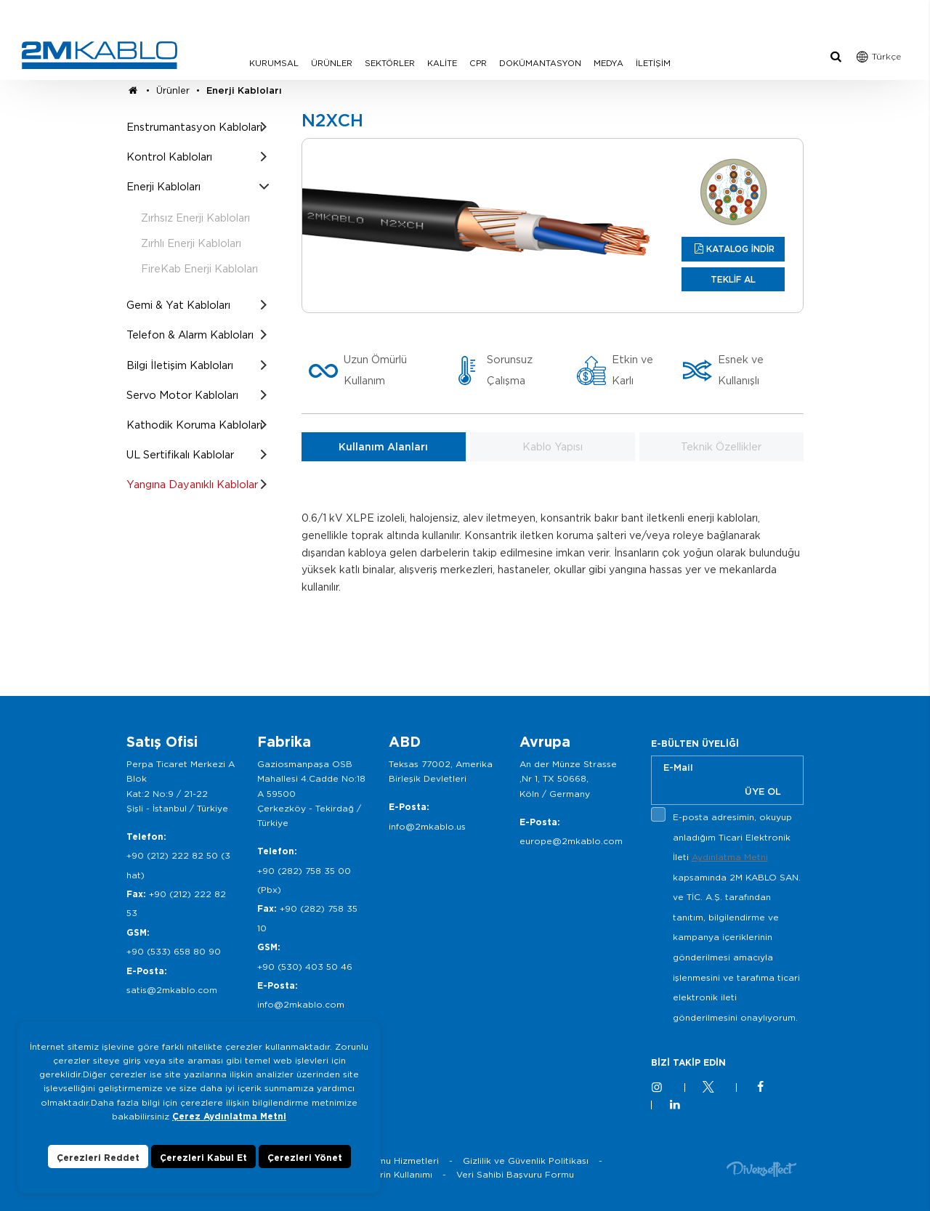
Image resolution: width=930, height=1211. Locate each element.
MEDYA (608, 63)
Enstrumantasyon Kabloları (194, 127)
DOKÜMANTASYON (540, 63)
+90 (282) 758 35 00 (304, 870)
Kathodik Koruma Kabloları (194, 424)
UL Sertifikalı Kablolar (180, 454)
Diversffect (761, 1168)
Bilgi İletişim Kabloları (179, 365)
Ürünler (173, 90)
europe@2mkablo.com (571, 840)
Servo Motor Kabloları (182, 395)
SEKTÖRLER (390, 63)
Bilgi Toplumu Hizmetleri (385, 1160)
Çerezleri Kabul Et (203, 1169)
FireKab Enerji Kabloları (199, 268)
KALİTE (442, 63)
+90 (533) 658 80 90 (173, 951)
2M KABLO (99, 55)
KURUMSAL (274, 63)
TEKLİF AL (733, 279)
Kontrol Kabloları (169, 156)
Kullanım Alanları (383, 447)
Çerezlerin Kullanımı (388, 1174)
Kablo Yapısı (552, 447)
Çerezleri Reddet (98, 1169)
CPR (478, 63)
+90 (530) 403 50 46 (304, 966)
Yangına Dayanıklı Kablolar (192, 484)
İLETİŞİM (653, 63)
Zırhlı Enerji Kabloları (191, 243)
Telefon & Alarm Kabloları (190, 334)
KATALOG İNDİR (740, 248)
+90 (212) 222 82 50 (172, 855)
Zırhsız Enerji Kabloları (195, 217)
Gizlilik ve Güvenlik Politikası (526, 1160)
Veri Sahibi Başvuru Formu (515, 1174)
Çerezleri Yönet (304, 1169)
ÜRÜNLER (331, 63)
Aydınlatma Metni (730, 856)
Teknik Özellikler (721, 447)
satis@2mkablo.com (171, 989)
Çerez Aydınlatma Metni (229, 1127)
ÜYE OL (763, 791)
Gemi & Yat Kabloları (178, 305)
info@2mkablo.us (427, 826)
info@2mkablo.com (300, 1004)
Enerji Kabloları (244, 90)
